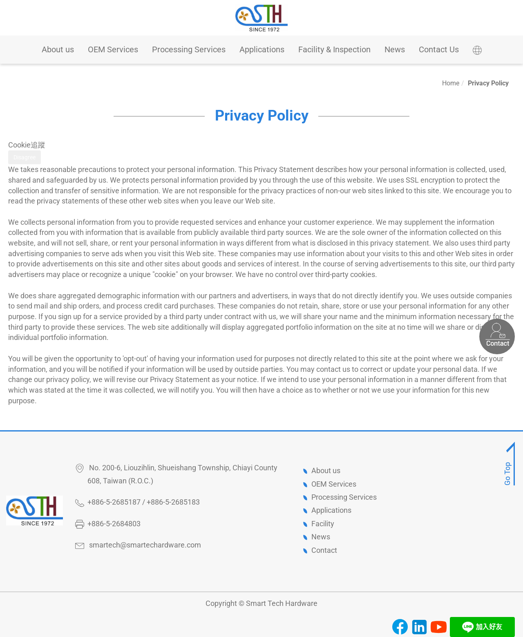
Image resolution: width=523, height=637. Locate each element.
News (394, 49)
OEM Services (113, 49)
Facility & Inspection (334, 49)
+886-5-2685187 (114, 502)
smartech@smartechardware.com (145, 545)
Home (450, 83)
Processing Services (189, 49)
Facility (322, 523)
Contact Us (439, 49)
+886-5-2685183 (173, 502)
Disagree (24, 157)
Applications (261, 49)
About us (58, 49)
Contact (324, 550)
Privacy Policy (488, 83)
